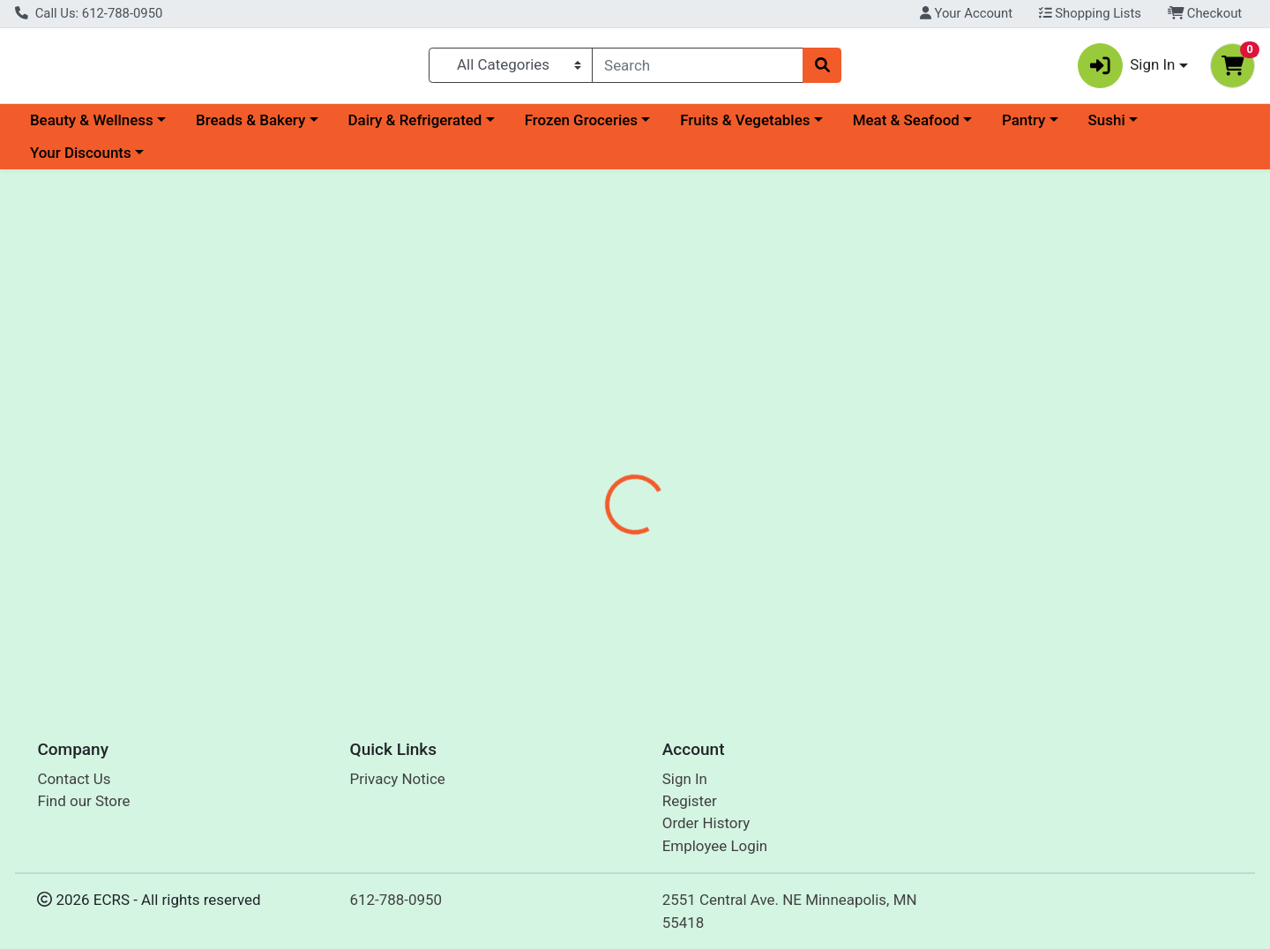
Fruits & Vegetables (745, 127)
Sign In (684, 782)
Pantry (1023, 127)
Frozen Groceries (581, 127)
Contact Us (73, 782)
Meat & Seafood (906, 127)
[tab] (578, 383)
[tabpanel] (899, 471)
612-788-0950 (396, 904)
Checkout (1205, 13)
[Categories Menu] (511, 68)
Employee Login (714, 850)
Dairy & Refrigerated (414, 127)
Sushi (1106, 127)
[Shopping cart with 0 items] (1232, 69)
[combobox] (697, 68)
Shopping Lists (1090, 13)
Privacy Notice (397, 782)
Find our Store (83, 805)
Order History (706, 827)
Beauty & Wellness (91, 127)
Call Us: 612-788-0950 (88, 13)
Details (578, 384)
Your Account (966, 13)
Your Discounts (80, 160)
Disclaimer (662, 384)
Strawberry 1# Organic (624, 624)
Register (689, 805)
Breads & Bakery (250, 127)
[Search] (697, 68)
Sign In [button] (1127, 69)
